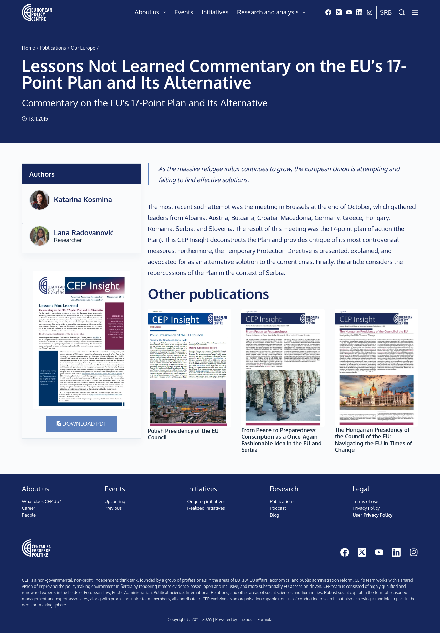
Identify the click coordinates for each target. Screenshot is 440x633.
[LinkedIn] (359, 12)
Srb (386, 12)
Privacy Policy (366, 508)
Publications (53, 48)
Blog (274, 515)
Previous (113, 508)
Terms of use (365, 501)
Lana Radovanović (84, 232)
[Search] (402, 12)
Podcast (278, 508)
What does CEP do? (41, 501)
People (29, 515)
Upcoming (115, 501)
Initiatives (215, 12)
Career (28, 508)
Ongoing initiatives (206, 501)
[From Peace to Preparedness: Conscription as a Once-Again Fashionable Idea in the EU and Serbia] (283, 368)
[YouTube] (349, 12)
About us (152, 12)
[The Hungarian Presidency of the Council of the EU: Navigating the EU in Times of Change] (376, 368)
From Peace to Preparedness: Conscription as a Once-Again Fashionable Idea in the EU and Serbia (281, 440)
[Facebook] (328, 12)
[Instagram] (370, 12)
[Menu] (415, 12)
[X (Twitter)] (339, 12)
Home (28, 48)
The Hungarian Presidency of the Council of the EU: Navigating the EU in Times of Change (373, 439)
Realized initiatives (206, 508)
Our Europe (83, 48)
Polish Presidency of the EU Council (183, 434)
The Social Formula (255, 619)
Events (184, 12)
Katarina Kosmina (83, 199)
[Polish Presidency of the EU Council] (189, 368)
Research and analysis (272, 12)
